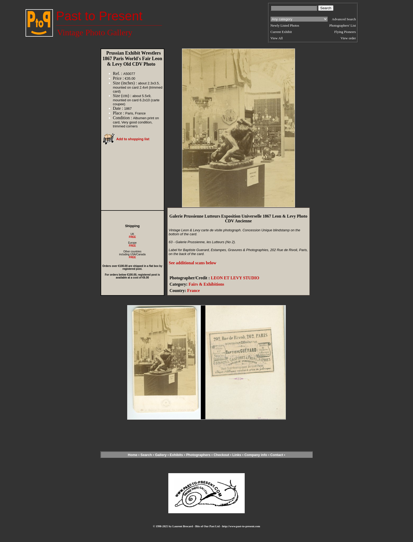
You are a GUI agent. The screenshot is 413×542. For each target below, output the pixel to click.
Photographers (198, 455)
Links (236, 455)
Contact (276, 455)
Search (146, 455)
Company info (256, 455)
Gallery (160, 455)
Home (132, 455)
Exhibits (176, 455)
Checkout (221, 455)
